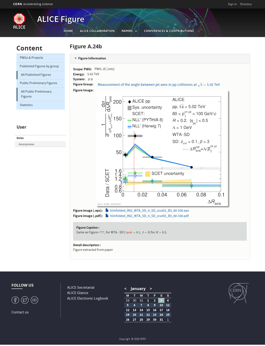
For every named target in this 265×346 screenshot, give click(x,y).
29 (127, 300)
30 (134, 300)
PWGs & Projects (31, 58)
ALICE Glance (77, 293)
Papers (127, 31)
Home (68, 31)
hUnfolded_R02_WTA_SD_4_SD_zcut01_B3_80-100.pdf (149, 216)
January (138, 288)
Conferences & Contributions (169, 31)
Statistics (26, 105)
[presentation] (205, 85)
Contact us (20, 313)
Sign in (232, 4)
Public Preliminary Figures (38, 83)
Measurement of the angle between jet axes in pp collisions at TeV (159, 85)
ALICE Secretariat (81, 288)
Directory (246, 4)
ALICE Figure (60, 20)
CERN (33, 4)
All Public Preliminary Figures (36, 94)
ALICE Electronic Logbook (87, 299)
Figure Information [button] (92, 58)
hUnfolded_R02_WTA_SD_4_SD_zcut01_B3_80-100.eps (149, 211)
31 (141, 300)
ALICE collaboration (97, 31)
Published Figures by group (39, 66)
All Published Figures (36, 75)
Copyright (125, 339)
